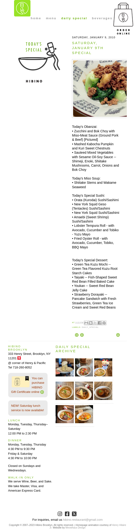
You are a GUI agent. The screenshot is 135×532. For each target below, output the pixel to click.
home (36, 18)
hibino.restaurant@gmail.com (83, 519)
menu (51, 18)
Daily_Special (90, 327)
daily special (74, 18)
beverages (102, 18)
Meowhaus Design (75, 527)
